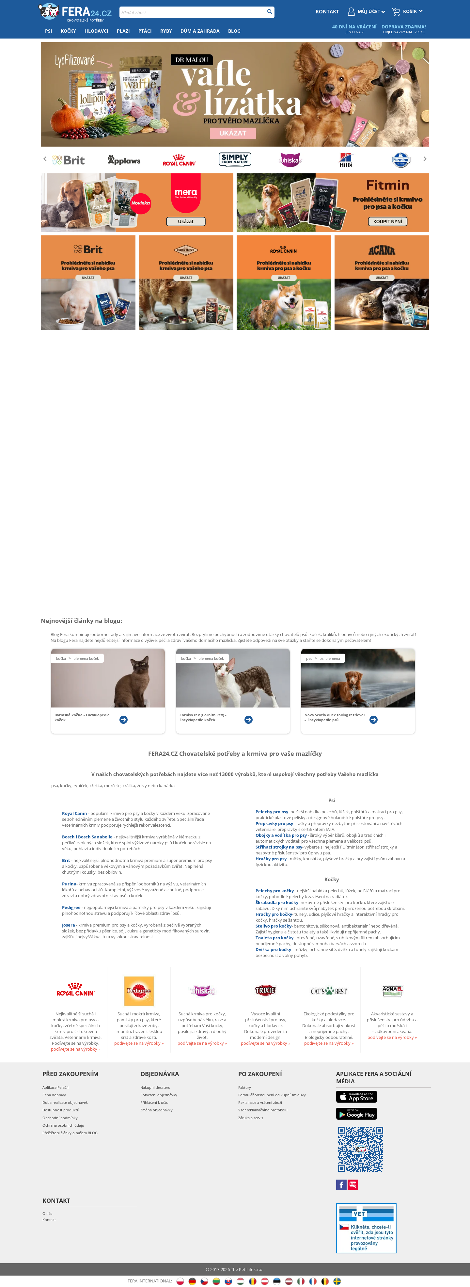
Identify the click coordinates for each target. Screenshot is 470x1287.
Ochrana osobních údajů (63, 1125)
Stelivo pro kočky (273, 926)
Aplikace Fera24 (55, 1087)
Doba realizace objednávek (65, 1102)
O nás (47, 1213)
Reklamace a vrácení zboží (260, 1102)
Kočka (61, 658)
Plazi (123, 31)
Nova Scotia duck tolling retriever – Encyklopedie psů (335, 717)
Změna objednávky (156, 1109)
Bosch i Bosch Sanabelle (87, 837)
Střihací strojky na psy (279, 847)
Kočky (68, 31)
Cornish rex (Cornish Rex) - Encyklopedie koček (203, 717)
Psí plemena (330, 658)
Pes (309, 658)
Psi (48, 31)
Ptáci (145, 31)
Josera (69, 925)
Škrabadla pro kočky (277, 902)
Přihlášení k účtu (154, 1102)
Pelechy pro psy (272, 812)
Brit (66, 860)
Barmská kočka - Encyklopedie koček (82, 717)
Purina (69, 884)
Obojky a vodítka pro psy (282, 835)
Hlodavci (96, 31)
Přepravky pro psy (275, 823)
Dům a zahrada (200, 31)
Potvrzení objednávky (158, 1094)
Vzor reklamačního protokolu (263, 1109)
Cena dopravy (54, 1094)
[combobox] (196, 12)
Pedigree (72, 907)
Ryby (166, 31)
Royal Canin (74, 813)
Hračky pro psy (272, 859)
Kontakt (49, 1219)
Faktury (244, 1087)
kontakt (327, 11)
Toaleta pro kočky (275, 938)
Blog (234, 31)
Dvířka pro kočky (274, 949)
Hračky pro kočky (274, 914)
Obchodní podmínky (60, 1117)
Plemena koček (86, 658)
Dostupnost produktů (60, 1109)
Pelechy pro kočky (275, 891)
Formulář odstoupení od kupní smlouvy (272, 1094)
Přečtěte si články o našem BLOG (70, 1132)
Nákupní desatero (155, 1087)
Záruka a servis (250, 1117)
